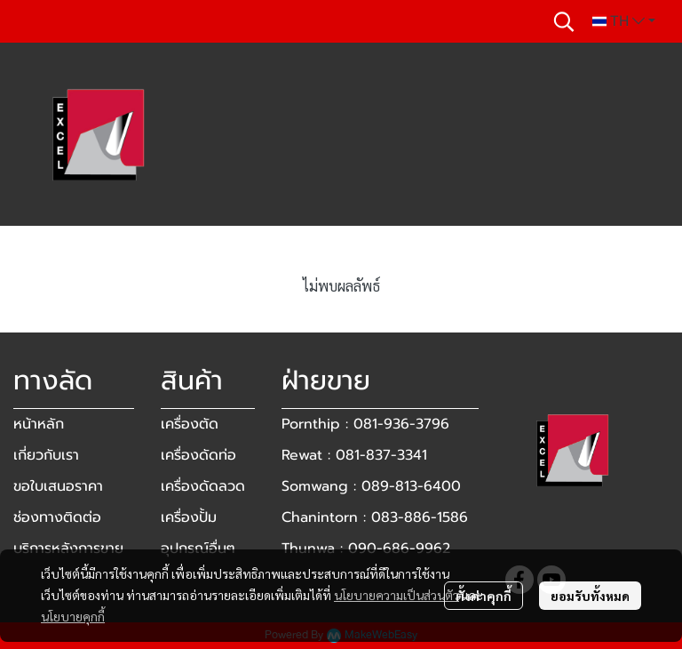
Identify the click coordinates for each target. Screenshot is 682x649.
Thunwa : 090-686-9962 (366, 548)
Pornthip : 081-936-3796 (365, 424)
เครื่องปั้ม (189, 517)
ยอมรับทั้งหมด (590, 596)
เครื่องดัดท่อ (198, 455)
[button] (564, 21)
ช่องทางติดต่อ (57, 517)
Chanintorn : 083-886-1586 (375, 517)
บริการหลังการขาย (68, 548)
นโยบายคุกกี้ (73, 616)
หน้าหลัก (38, 424)
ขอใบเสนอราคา (58, 486)
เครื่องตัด (189, 424)
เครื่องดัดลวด (203, 486)
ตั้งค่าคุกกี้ (484, 596)
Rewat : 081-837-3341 (354, 455)
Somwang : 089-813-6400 (371, 486)
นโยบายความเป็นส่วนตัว (396, 595)
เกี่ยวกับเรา (46, 455)
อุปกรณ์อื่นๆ (198, 548)
